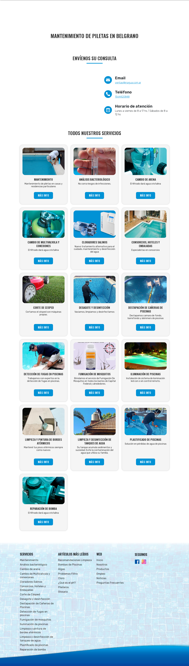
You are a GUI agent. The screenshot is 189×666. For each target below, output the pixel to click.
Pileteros (63, 587)
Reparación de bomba (33, 649)
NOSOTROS (92, 16)
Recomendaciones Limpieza (75, 560)
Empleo (101, 573)
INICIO (79, 16)
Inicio (100, 560)
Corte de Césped (30, 594)
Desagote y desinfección (35, 598)
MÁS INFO (43, 195)
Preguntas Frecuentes (110, 582)
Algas (61, 569)
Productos (103, 569)
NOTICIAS (136, 16)
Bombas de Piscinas (70, 564)
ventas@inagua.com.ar (128, 82)
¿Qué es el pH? (67, 582)
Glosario (63, 591)
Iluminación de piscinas (34, 624)
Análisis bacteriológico (33, 564)
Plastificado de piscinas (34, 645)
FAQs (148, 16)
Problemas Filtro (68, 573)
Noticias (101, 578)
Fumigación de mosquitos (35, 619)
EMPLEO (123, 16)
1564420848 (122, 96)
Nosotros (102, 564)
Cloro (61, 578)
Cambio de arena (30, 569)
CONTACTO (161, 16)
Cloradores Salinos (31, 581)
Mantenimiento (29, 560)
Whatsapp (159, 5)
